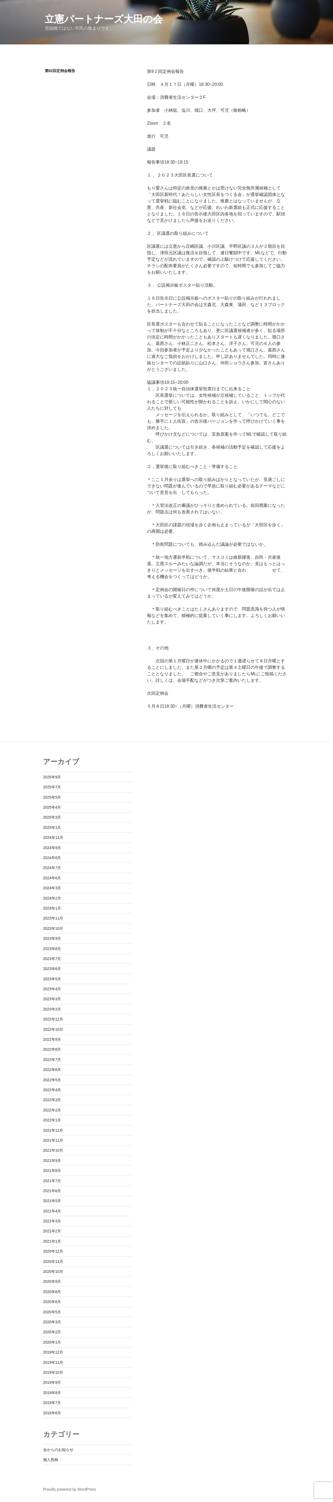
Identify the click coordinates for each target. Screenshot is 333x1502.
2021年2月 (52, 1231)
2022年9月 (52, 1039)
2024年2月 (52, 898)
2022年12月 (53, 1019)
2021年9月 (52, 1160)
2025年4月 (52, 807)
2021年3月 (52, 1221)
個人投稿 (50, 1459)
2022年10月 (53, 1029)
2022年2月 (52, 1110)
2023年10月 (53, 928)
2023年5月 (52, 979)
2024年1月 (52, 908)
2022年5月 (52, 1080)
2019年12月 (53, 1352)
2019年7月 (52, 1403)
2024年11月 (53, 837)
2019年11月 (53, 1362)
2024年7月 (52, 868)
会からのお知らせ (58, 1449)
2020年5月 (52, 1312)
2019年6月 (52, 1413)
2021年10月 (53, 1150)
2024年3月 (52, 888)
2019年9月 (52, 1382)
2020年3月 (52, 1322)
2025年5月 (52, 797)
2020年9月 (52, 1281)
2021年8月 (52, 1170)
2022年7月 (52, 1059)
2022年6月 (52, 1069)
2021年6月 (52, 1191)
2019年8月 (52, 1393)
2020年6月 (52, 1302)
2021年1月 (52, 1241)
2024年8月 (52, 858)
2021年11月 (53, 1140)
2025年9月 (52, 777)
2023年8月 (52, 949)
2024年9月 (52, 848)
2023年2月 (52, 1009)
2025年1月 (52, 827)
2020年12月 (53, 1251)
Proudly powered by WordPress (69, 1489)
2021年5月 (52, 1201)
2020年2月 (52, 1332)
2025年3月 (52, 817)
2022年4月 (52, 1090)
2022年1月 (52, 1120)
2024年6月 (52, 878)
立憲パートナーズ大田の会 (104, 19)
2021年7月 (52, 1181)
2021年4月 (52, 1211)
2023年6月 (52, 969)
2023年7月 (52, 959)
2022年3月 (52, 1100)
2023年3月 (52, 999)
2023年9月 (52, 938)
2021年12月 (53, 1130)
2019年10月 (53, 1372)
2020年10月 (53, 1271)
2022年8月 (52, 1049)
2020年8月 (52, 1292)
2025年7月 (52, 787)
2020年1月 (52, 1342)
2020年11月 (53, 1261)
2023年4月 (52, 989)
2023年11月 (53, 918)
